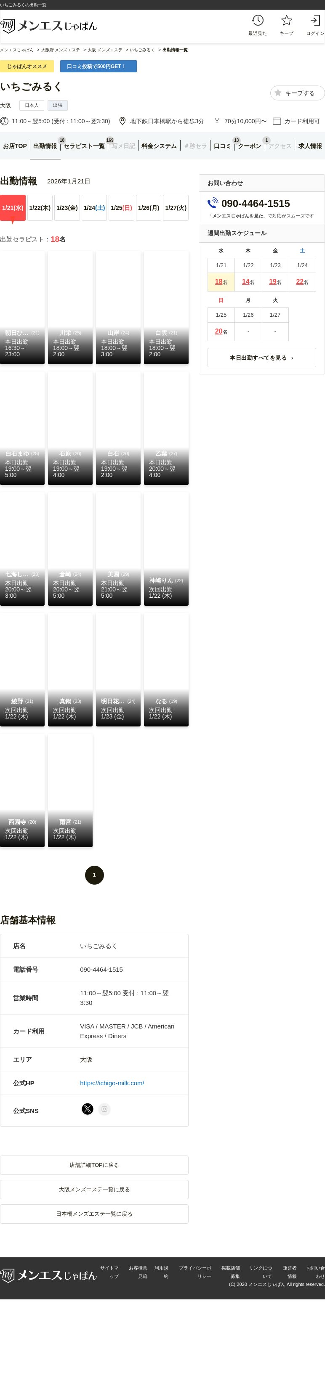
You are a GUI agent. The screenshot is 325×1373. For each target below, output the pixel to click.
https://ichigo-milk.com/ (112, 1083)
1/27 (175, 207)
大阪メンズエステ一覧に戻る (94, 1189)
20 (219, 331)
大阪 (5, 105)
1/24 (94, 207)
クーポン (249, 146)
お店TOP (15, 146)
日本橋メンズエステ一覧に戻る (94, 1214)
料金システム (159, 146)
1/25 (121, 207)
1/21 (13, 207)
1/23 (67, 207)
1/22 (40, 207)
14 (246, 281)
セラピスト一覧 (84, 146)
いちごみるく (31, 86)
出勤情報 (45, 146)
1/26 (149, 207)
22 (300, 281)
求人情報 (310, 146)
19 (273, 281)
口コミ (223, 146)
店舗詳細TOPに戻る (94, 1165)
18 (219, 281)
